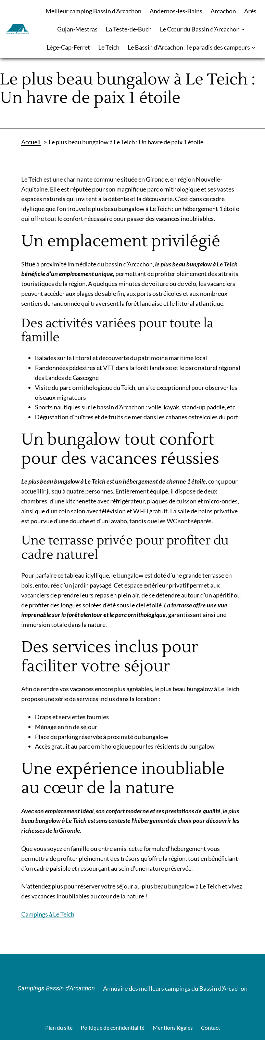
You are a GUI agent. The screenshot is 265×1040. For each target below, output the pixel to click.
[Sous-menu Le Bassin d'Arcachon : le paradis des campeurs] (253, 47)
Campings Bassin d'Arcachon (56, 988)
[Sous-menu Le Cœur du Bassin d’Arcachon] (243, 29)
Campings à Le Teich (47, 914)
